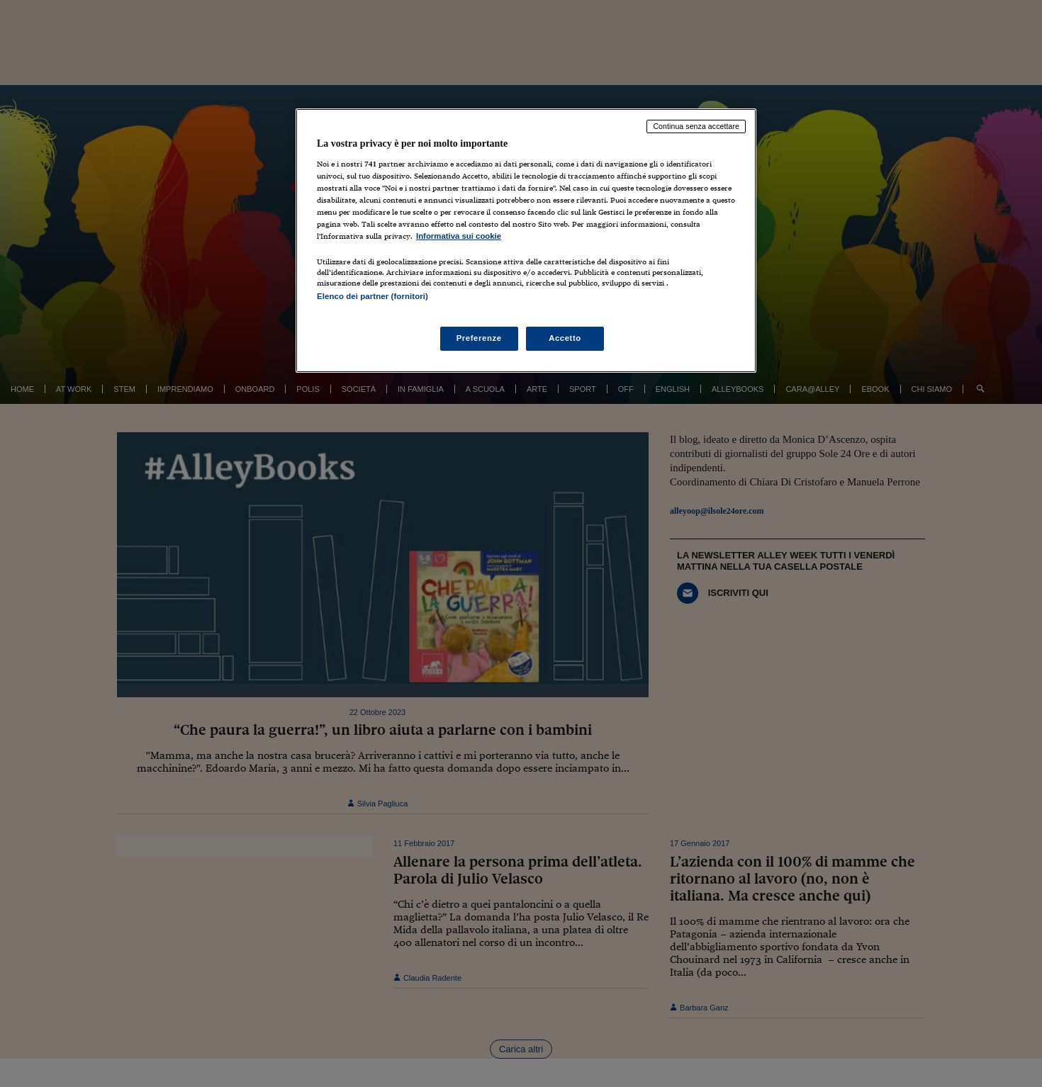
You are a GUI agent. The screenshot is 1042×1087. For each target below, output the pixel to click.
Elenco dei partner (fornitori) (372, 296)
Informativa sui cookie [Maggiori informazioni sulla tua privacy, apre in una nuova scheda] (458, 236)
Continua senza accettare (696, 126)
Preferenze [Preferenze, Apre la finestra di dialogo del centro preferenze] (479, 338)
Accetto (565, 338)
